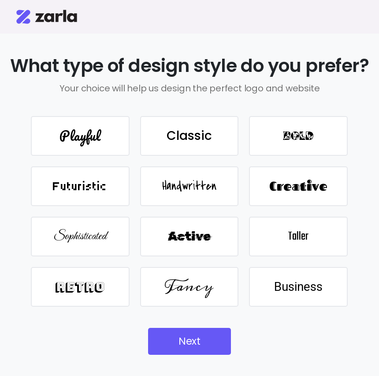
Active (189, 236)
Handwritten (189, 186)
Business (298, 286)
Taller (298, 236)
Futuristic (80, 186)
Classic (189, 135)
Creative (298, 186)
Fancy (189, 287)
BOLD (298, 135)
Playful (79, 136)
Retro (80, 286)
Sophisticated (80, 236)
